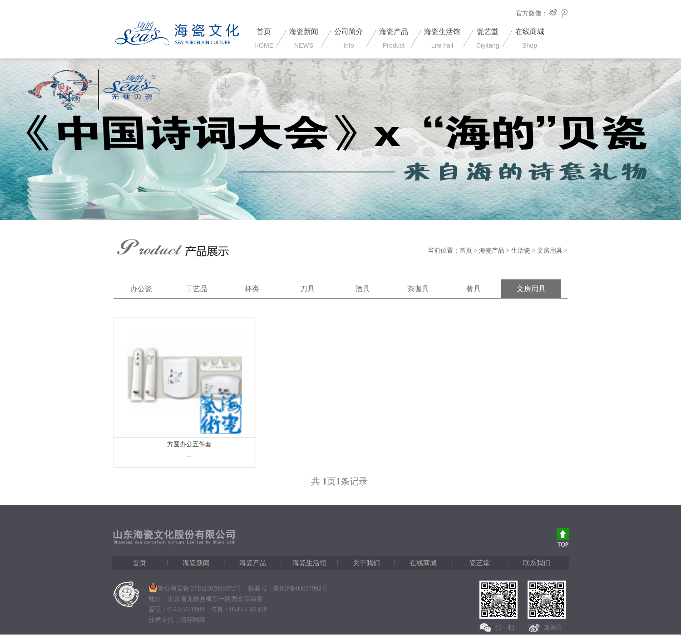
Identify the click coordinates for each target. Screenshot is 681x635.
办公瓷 (141, 289)
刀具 (307, 289)
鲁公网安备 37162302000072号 (195, 588)
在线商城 (423, 563)
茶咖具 (418, 289)
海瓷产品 (491, 250)
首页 (465, 250)
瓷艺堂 (479, 563)
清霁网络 (193, 619)
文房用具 (550, 250)
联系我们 (536, 563)
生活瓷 (520, 250)
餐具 (473, 289)
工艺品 (196, 289)
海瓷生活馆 (309, 563)
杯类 (252, 289)
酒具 (362, 289)
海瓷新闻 (196, 563)
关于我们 (366, 563)
